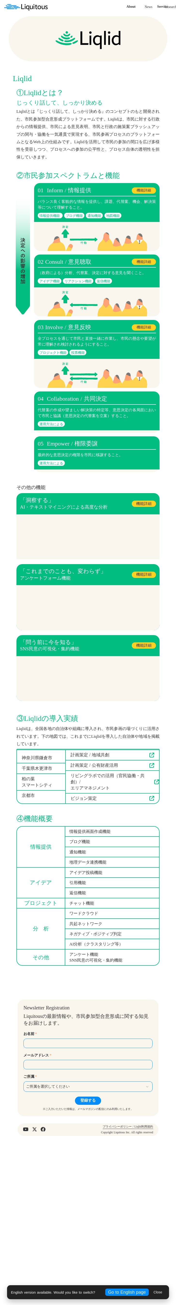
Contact (166, 74)
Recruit (151, 74)
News (113, 74)
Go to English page (127, 1292)
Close (158, 1292)
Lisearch (135, 74)
